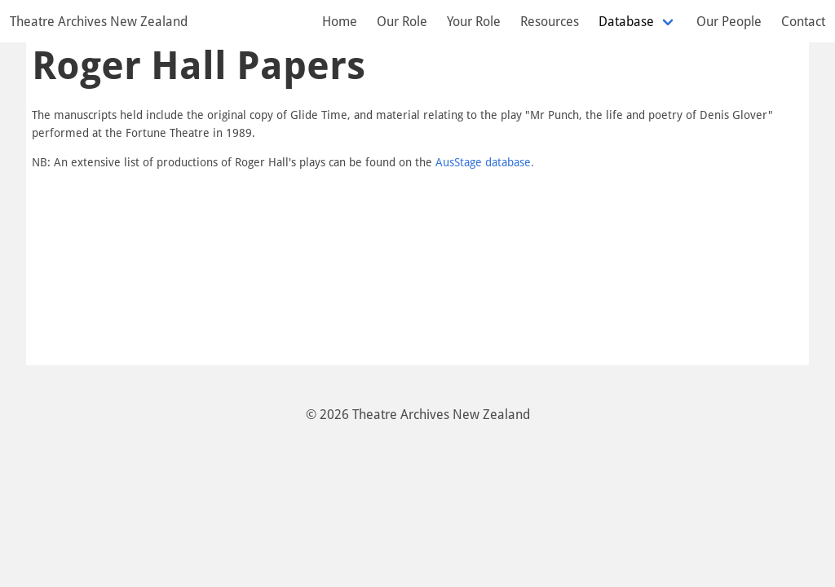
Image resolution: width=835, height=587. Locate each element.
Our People (729, 21)
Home (339, 21)
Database (626, 21)
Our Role (402, 21)
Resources (549, 21)
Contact (803, 21)
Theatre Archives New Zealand (99, 21)
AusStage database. (484, 162)
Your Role (474, 21)
